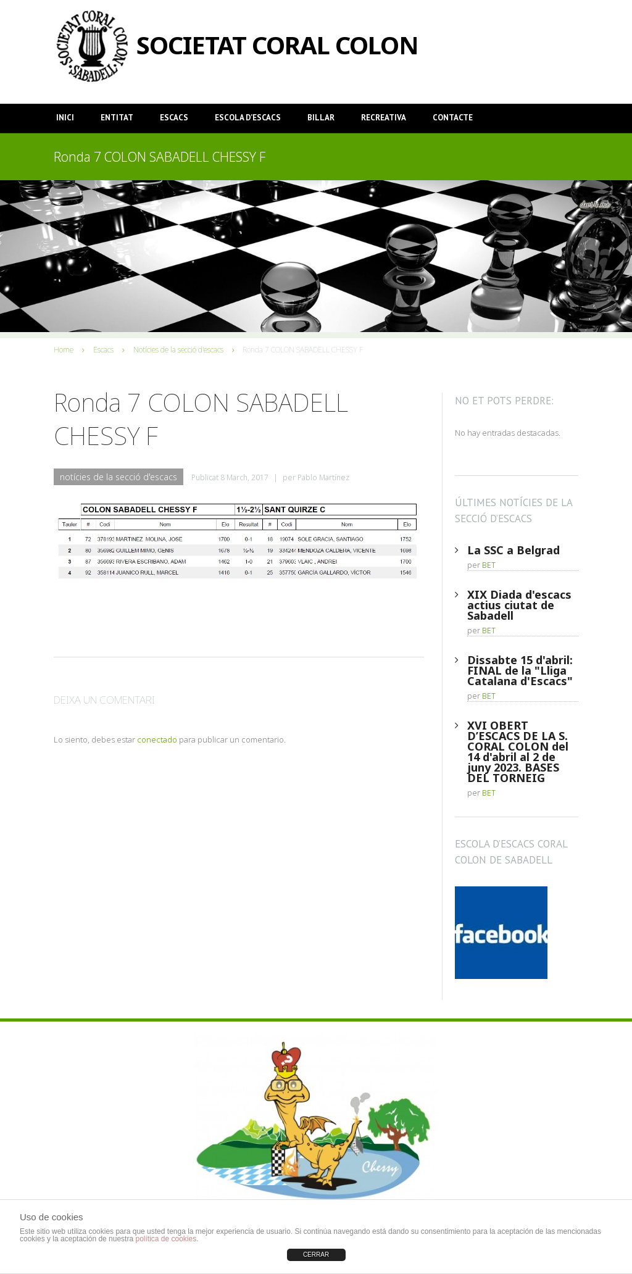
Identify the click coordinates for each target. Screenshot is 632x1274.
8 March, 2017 (244, 477)
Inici (65, 117)
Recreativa (383, 117)
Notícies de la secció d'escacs (178, 349)
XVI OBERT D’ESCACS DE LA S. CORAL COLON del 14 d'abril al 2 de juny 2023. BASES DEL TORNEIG (517, 751)
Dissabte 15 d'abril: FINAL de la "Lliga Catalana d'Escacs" (520, 670)
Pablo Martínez (323, 477)
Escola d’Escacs (248, 117)
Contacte (453, 117)
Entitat (117, 117)
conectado (157, 739)
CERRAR (316, 1254)
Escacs (174, 117)
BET (489, 565)
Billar (321, 117)
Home (63, 349)
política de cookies (165, 1238)
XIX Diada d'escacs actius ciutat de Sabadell (519, 605)
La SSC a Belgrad (513, 550)
